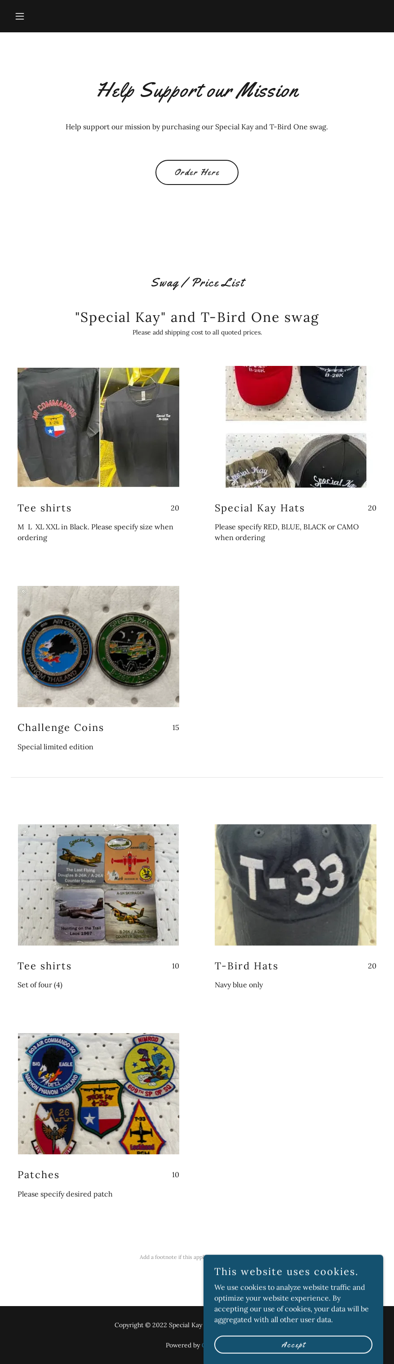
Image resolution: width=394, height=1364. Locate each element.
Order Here (197, 172)
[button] (38, 16)
